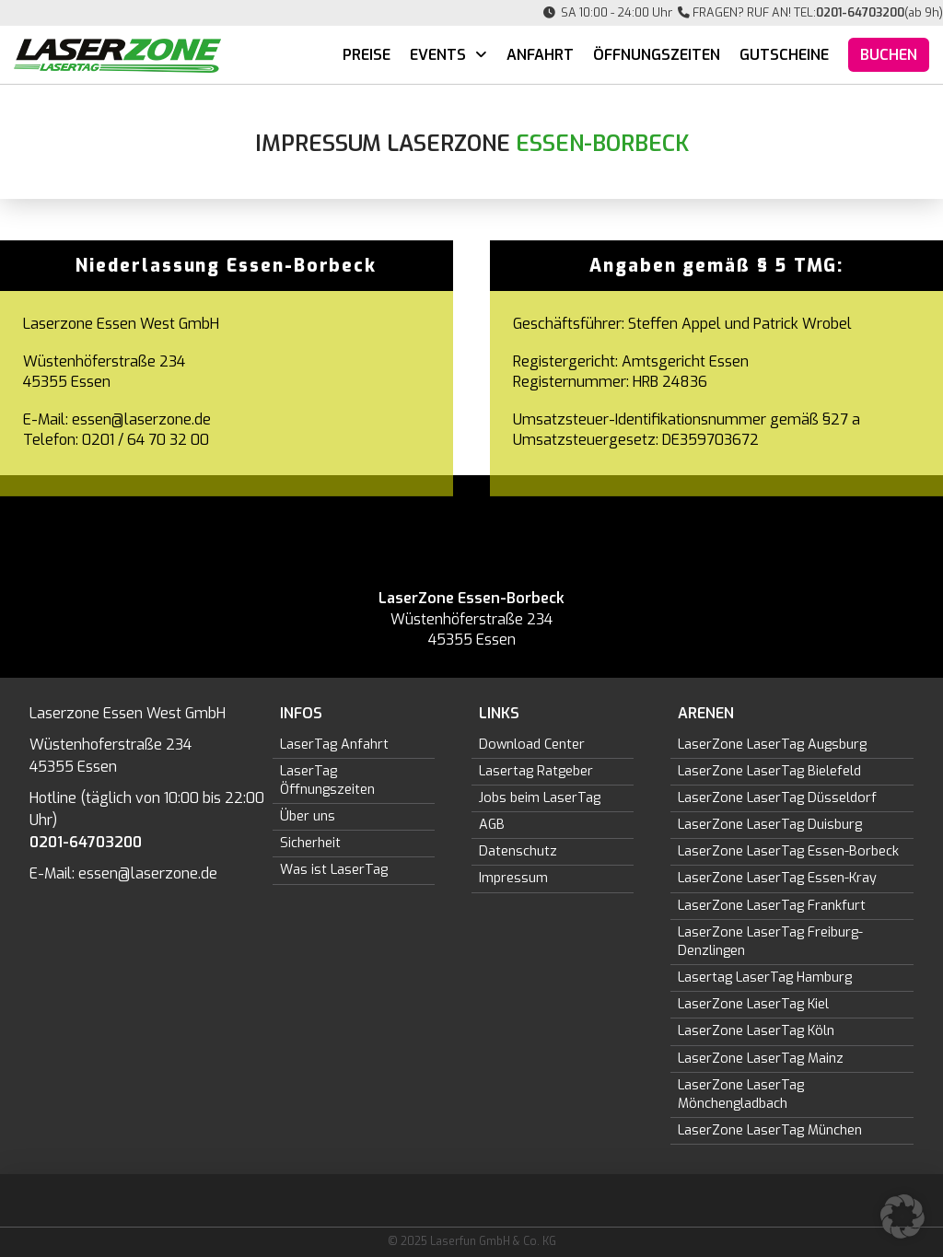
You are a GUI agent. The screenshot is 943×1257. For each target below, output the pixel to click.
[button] (902, 1216)
